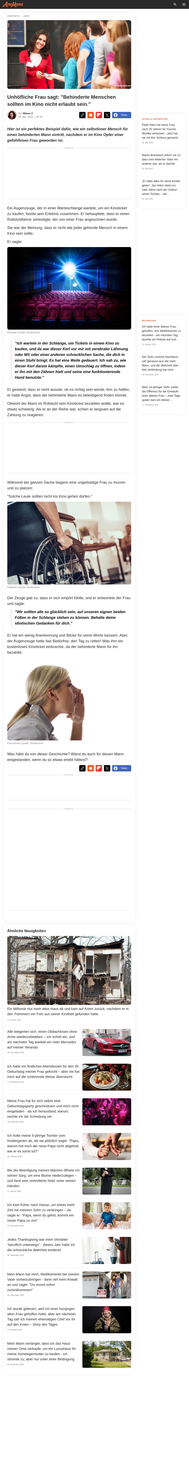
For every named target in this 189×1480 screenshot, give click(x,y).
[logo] (13, 4)
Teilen (120, 115)
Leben (26, 16)
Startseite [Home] (13, 16)
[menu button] (183, 4)
